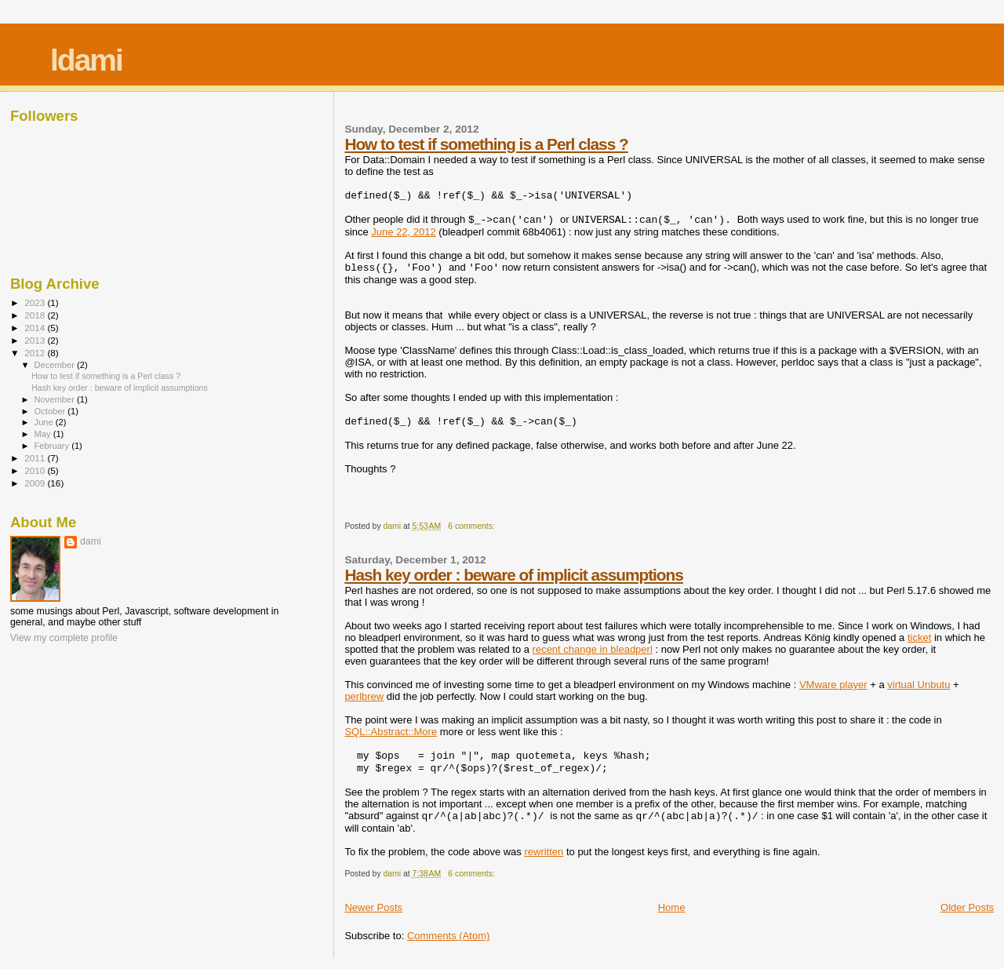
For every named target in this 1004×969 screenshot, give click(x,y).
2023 (35, 302)
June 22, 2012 (403, 232)
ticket (919, 637)
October (51, 411)
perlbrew (364, 696)
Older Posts (967, 907)
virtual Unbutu (918, 684)
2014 (35, 327)
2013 (35, 340)
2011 (35, 458)
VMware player (833, 684)
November (56, 399)
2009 (35, 483)
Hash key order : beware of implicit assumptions (513, 575)
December (56, 365)
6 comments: (472, 526)
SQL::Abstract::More (390, 732)
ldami (86, 60)
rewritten (543, 852)
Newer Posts (373, 907)
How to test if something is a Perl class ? (486, 144)
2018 (35, 315)
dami (90, 541)
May (44, 434)
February (53, 445)
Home (672, 907)
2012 (35, 353)
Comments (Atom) (448, 936)
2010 (35, 470)
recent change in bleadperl (593, 649)
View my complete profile (64, 637)
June (45, 422)
